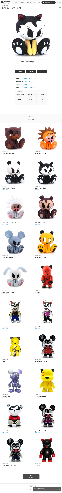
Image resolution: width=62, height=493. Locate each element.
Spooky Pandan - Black (9, 465)
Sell (39, 2)
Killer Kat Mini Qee (40, 396)
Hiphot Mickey (6, 396)
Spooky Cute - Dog (40, 188)
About (25, 486)
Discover (22, 2)
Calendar (29, 2)
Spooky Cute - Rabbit (8, 292)
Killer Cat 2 (5, 361)
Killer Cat (37, 292)
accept (58, 489)
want (31, 71)
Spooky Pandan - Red (41, 361)
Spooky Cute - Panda (8, 188)
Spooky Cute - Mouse (8, 257)
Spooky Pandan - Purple (42, 431)
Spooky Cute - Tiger (40, 257)
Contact (29, 486)
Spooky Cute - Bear (8, 153)
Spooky (4, 327)
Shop (16, 2)
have (20, 71)
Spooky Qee (38, 327)
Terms (32, 486)
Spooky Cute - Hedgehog (9, 223)
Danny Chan (5, 155)
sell (42, 71)
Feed (35, 2)
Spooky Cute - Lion (40, 153)
